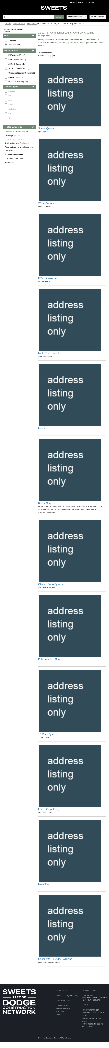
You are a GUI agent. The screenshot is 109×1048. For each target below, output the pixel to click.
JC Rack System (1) (16, 64)
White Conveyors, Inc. (50, 204)
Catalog (11, 91)
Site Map (60, 1018)
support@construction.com (94, 1004)
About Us (61, 1020)
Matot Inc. (43, 889)
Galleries (12, 109)
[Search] (33, 17)
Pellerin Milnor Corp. (49, 663)
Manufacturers (14, 45)
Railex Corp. (45, 506)
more (47, 46)
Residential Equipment (14, 155)
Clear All (7, 32)
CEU (10, 114)
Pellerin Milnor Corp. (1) (18, 82)
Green (10, 118)
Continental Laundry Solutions (55, 965)
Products (12, 40)
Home (72, 2)
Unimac (42, 430)
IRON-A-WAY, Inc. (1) (17, 60)
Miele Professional (48, 355)
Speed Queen (46, 128)
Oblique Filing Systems (51, 587)
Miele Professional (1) (17, 77)
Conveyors (9, 151)
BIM (10, 100)
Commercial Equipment (14, 139)
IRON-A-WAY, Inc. (48, 279)
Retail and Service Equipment (17, 143)
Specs (10, 105)
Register (90, 2)
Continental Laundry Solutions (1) (22, 73)
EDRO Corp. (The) (48, 814)
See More (9, 162)
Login (80, 2)
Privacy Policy (63, 1015)
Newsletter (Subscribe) (67, 1002)
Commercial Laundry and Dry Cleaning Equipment (16, 134)
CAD (10, 96)
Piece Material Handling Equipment (19, 147)
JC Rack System (47, 738)
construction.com (91, 1016)
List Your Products (91, 1006)
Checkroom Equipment (14, 158)
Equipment (32, 23)
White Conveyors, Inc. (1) (18, 68)
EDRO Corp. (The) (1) (17, 55)
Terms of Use (63, 1012)
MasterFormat (19, 23)
